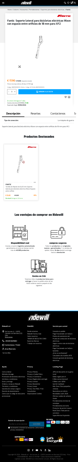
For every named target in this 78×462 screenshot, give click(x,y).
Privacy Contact (32, 382)
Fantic (68, 10)
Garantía (55, 351)
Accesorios (24, 10)
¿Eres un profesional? (60, 353)
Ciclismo (16, 10)
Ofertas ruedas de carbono (62, 396)
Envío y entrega (7, 382)
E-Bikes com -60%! (59, 382)
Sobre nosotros (32, 336)
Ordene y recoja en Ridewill (11, 384)
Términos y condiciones (10, 386)
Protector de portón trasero (62, 408)
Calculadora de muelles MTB (62, 356)
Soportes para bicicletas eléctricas (52, 10)
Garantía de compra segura (11, 389)
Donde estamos (32, 331)
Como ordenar (6, 372)
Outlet (55, 398)
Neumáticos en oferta (60, 391)
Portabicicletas (34, 10)
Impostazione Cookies (34, 394)
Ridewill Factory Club (34, 334)
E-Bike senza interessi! (60, 379)
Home (10, 10)
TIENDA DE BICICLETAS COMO (36, 339)
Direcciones (9, 337)
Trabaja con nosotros (34, 343)
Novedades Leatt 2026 (60, 394)
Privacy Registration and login (37, 379)
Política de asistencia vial (61, 336)
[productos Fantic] (64, 16)
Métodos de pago (8, 374)
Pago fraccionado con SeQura (62, 334)
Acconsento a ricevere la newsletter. (27, 429)
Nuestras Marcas (33, 341)
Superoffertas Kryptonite (61, 415)
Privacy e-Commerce (34, 377)
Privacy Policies (32, 372)
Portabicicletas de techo (61, 406)
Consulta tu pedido (59, 331)
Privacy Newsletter (33, 384)
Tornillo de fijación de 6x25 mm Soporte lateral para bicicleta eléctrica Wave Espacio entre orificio (20, 189)
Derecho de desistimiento (10, 391)
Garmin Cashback (58, 384)
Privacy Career (32, 386)
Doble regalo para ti (59, 377)
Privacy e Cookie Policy (35, 374)
